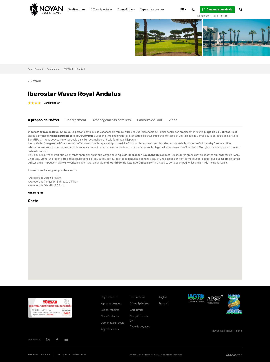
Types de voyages (152, 9)
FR (183, 9)
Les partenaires (110, 310)
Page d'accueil (35, 69)
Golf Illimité (137, 310)
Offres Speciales (102, 9)
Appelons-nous (110, 329)
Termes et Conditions (39, 354)
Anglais (163, 297)
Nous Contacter (110, 316)
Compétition (126, 9)
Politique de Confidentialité (72, 354)
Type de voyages (140, 326)
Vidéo (173, 120)
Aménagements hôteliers (112, 120)
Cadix (80, 69)
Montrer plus (35, 193)
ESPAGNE (69, 69)
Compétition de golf (139, 318)
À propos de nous (111, 303)
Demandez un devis (217, 9)
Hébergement (75, 120)
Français (164, 303)
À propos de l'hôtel (43, 120)
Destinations (76, 9)
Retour (34, 81)
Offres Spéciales (139, 303)
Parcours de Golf (149, 120)
